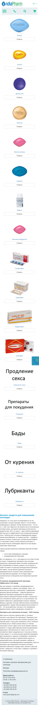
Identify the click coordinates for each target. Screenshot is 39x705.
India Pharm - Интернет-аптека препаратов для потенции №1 (21, 702)
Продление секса (19, 385)
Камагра (19, 181)
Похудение (19, 414)
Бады (19, 443)
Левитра (19, 123)
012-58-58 (9, 687)
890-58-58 (9, 685)
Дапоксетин (19, 94)
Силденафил (19, 268)
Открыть (19, 39)
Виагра (19, 35)
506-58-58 (9, 689)
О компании (7, 659)
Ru (34, 4)
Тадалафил (19, 297)
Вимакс (19, 210)
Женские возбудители (19, 239)
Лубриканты (19, 501)
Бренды (6, 668)
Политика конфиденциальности (15, 671)
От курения (19, 472)
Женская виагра (19, 152)
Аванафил (19, 356)
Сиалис (19, 64)
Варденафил (19, 327)
